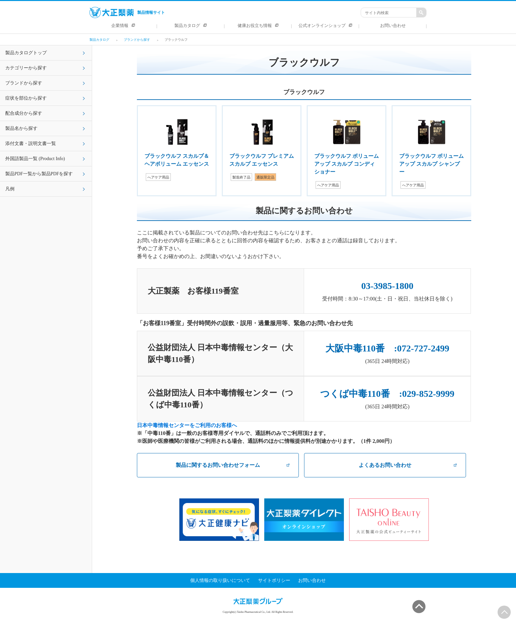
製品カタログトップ (26, 52)
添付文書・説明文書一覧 (30, 143)
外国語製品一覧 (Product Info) (35, 158)
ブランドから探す (23, 83)
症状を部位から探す (26, 98)
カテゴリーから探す (26, 67)
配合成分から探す (23, 113)
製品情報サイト (127, 12)
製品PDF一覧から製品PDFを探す (39, 173)
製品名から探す (21, 128)
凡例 (9, 188)
